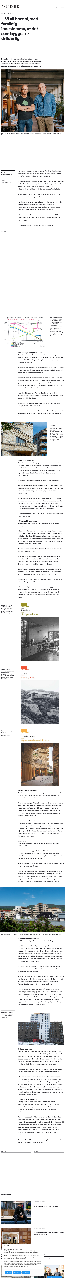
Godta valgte (17, 1272)
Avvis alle (9, 1272)
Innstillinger (26, 1272)
